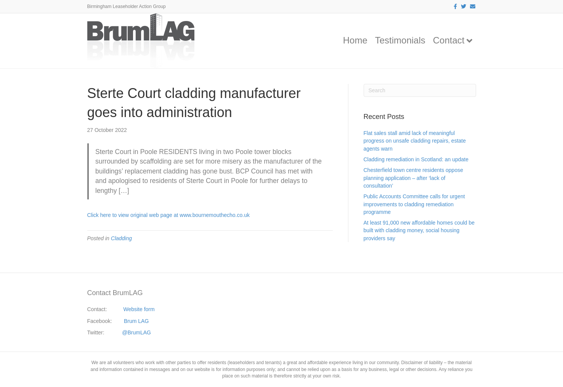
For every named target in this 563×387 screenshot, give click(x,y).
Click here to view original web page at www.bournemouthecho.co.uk (168, 215)
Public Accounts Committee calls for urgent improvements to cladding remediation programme (414, 204)
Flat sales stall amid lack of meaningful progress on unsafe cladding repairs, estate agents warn (415, 141)
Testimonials (400, 40)
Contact (449, 40)
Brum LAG (136, 321)
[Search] (420, 90)
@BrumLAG (136, 332)
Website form (138, 309)
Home (355, 40)
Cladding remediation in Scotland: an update (416, 159)
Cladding (121, 238)
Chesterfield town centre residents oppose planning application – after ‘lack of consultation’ (413, 178)
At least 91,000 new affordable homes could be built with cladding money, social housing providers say (419, 230)
